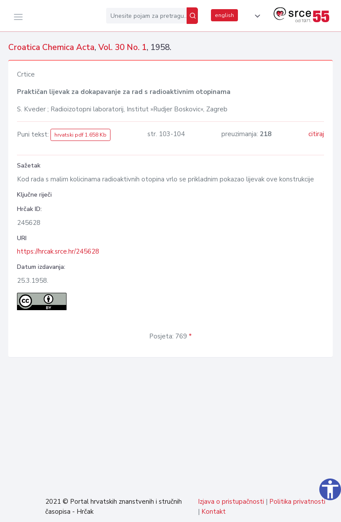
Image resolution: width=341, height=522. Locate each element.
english (224, 15)
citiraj (316, 134)
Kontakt (213, 511)
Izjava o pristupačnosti (231, 501)
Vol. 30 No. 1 (122, 47)
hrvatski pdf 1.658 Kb (80, 134)
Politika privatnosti (297, 501)
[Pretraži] (192, 15)
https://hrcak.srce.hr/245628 (58, 251)
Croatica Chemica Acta (51, 47)
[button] (255, 16)
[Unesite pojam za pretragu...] (146, 15)
